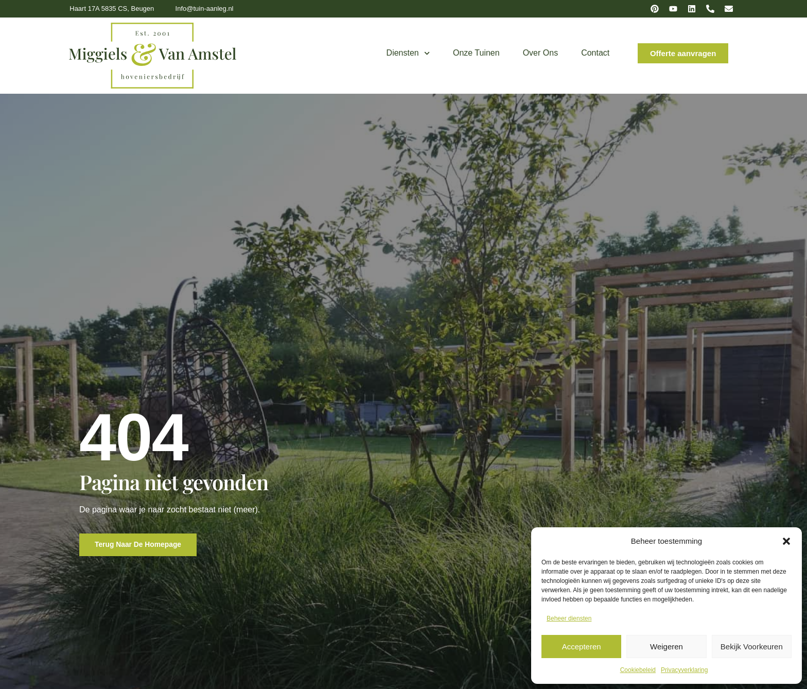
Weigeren (666, 646)
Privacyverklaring (684, 670)
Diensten (408, 53)
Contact (595, 52)
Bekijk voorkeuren (752, 646)
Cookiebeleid (638, 670)
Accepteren (581, 646)
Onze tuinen (476, 52)
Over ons (540, 52)
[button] (786, 541)
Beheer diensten (569, 618)
